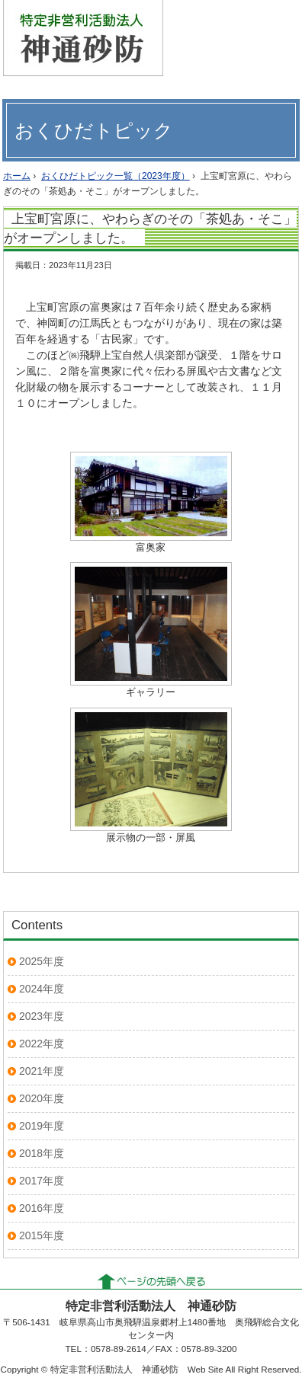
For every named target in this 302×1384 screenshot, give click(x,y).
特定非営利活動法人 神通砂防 (83, 38)
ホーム (17, 176)
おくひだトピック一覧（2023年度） (115, 176)
